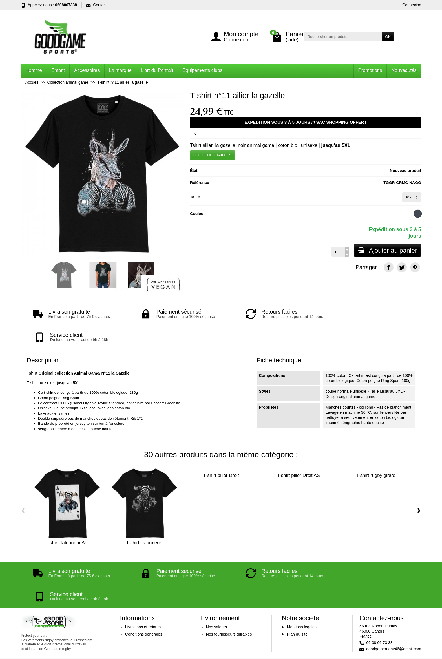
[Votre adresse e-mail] (208, 624)
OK (388, 36)
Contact (96, 5)
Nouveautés (404, 70)
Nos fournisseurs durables (229, 588)
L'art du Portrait (157, 70)
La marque (120, 70)
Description (42, 336)
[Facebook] (389, 267)
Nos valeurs (216, 581)
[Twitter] (402, 267)
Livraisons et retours (143, 581)
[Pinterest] (415, 267)
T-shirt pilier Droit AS (298, 452)
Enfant (58, 70)
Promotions (370, 70)
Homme (33, 70)
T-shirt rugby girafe (375, 452)
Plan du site (297, 588)
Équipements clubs (202, 70)
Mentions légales (302, 581)
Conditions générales (143, 588)
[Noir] (418, 213)
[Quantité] (337, 252)
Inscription (273, 624)
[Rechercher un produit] (343, 36)
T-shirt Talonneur (143, 519)
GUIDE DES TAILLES (212, 155)
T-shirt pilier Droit (221, 452)
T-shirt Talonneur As (66, 519)
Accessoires (87, 70)
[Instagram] (415, 632)
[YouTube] (402, 632)
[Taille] (411, 197)
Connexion (411, 5)
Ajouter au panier (387, 250)
